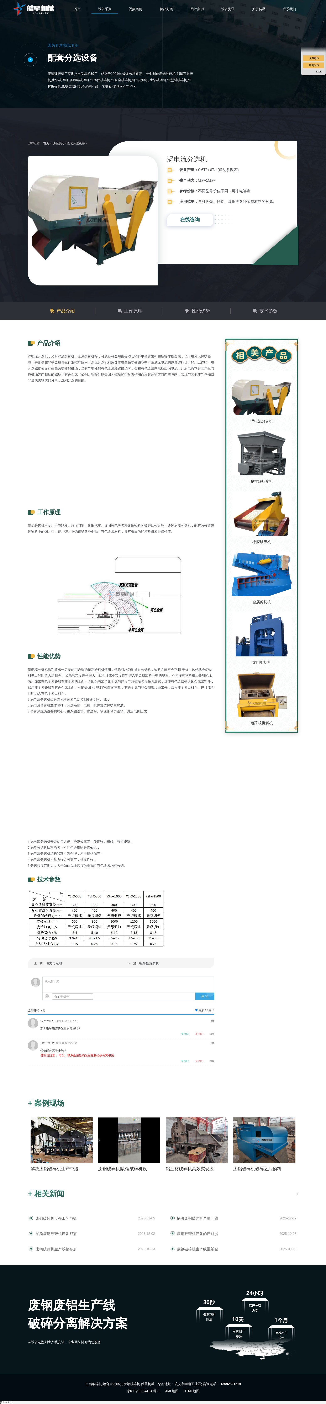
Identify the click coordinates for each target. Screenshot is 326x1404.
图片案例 (197, 9)
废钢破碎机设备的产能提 (197, 1234)
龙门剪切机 (261, 662)
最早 (211, 1010)
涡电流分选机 (262, 421)
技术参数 (268, 310)
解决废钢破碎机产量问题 (197, 1218)
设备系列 (104, 9)
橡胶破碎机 (261, 542)
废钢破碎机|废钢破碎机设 (122, 1168)
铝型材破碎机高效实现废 (190, 1168)
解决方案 (166, 9)
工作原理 (133, 310)
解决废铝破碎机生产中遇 (55, 1168)
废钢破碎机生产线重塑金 (197, 1249)
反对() (199, 1033)
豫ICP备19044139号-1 (143, 1391)
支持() (185, 1033)
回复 (211, 1033)
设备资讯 (228, 9)
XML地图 (172, 1391)
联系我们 (289, 9)
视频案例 (135, 9)
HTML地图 (191, 1391)
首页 (77, 9)
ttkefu (319, 71)
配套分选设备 (76, 143)
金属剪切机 (261, 602)
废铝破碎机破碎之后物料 (257, 1168)
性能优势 (201, 310)
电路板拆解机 (149, 963)
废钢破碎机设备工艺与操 (56, 1218)
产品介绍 (66, 310)
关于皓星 (258, 9)
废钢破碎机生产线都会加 (56, 1249)
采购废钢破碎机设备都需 (56, 1234)
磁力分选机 (54, 963)
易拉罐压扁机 (262, 481)
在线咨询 (190, 219)
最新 (201, 1010)
